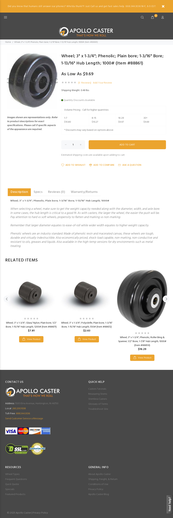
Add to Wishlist (73, 165)
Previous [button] (6, 299)
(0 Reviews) (84, 83)
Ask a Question (129, 165)
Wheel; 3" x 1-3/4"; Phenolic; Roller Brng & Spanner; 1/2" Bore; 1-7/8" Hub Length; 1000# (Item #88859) (142, 341)
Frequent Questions (16, 479)
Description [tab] (19, 192)
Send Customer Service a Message (24, 419)
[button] (54, 56)
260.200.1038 (15, 408)
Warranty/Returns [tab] (84, 192)
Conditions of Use (98, 484)
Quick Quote (12, 484)
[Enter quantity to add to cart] (73, 144)
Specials (9, 489)
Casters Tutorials (97, 389)
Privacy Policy (95, 489)
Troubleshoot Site (98, 409)
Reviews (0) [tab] (56, 192)
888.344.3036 (17, 414)
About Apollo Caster (99, 474)
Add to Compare (101, 165)
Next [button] (166, 299)
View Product (33, 339)
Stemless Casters (97, 399)
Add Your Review (102, 83)
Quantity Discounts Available (79, 100)
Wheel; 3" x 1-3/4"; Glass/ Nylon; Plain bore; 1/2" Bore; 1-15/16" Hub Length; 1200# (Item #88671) (31, 325)
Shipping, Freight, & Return (102, 479)
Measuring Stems (97, 394)
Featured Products (15, 494)
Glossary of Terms (98, 404)
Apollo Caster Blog (98, 494)
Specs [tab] (38, 192)
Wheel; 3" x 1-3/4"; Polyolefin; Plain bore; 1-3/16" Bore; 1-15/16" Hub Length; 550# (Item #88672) (86, 325)
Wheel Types (12, 474)
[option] (31, 302)
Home (8, 42)
